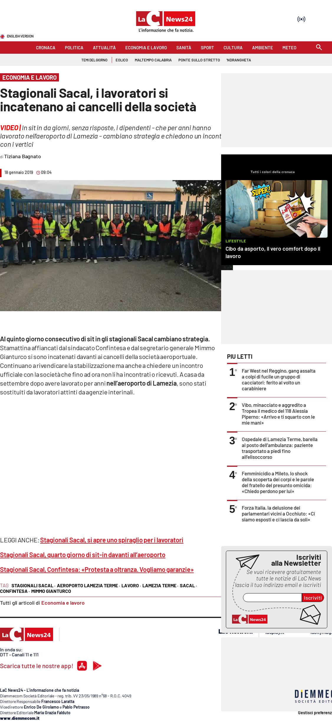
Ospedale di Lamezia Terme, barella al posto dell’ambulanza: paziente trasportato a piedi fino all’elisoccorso (280, 448)
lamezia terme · (160, 585)
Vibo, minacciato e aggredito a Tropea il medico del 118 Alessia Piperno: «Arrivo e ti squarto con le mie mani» (278, 413)
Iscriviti (313, 597)
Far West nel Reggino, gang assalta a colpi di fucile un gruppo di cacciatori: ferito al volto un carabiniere (278, 379)
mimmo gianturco (51, 591)
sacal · (188, 585)
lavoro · (131, 585)
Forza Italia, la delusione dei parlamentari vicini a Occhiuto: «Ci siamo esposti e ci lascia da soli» (278, 513)
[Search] (319, 47)
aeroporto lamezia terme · (88, 585)
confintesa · (15, 591)
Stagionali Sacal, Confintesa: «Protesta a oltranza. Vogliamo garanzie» (97, 569)
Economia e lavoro (63, 602)
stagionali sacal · (33, 585)
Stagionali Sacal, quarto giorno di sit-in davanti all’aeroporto (82, 554)
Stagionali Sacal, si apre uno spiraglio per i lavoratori (111, 540)
